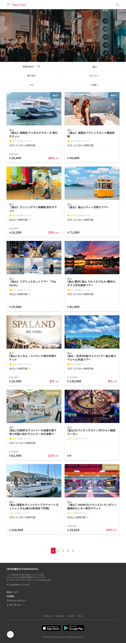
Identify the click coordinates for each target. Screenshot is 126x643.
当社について (12, 592)
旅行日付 (31, 75)
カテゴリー (94, 75)
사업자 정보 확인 (44, 579)
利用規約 (10, 596)
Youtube (71, 615)
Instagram (59, 615)
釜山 (95, 66)
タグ (31, 84)
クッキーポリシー (14, 604)
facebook (48, 615)
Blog (80, 615)
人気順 (93, 84)
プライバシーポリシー (16, 600)
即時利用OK (28, 66)
